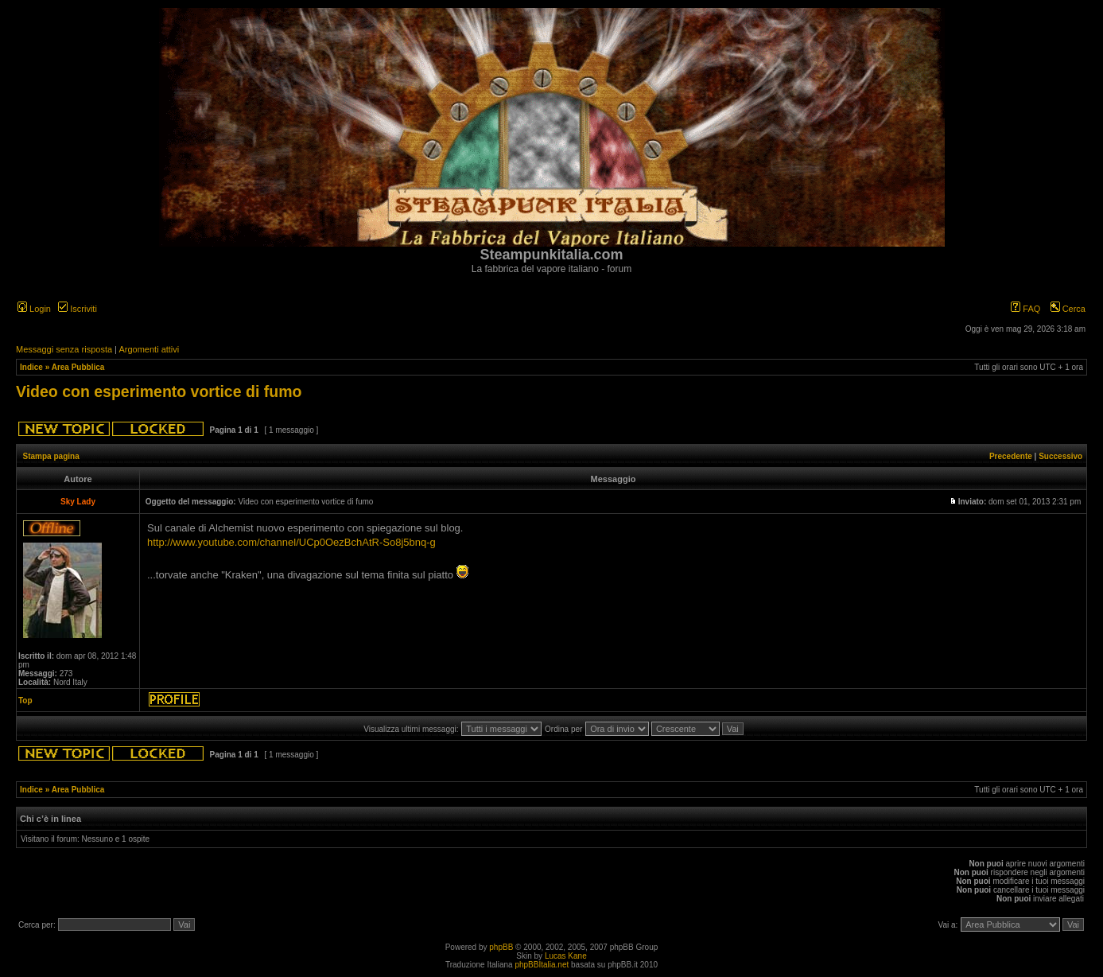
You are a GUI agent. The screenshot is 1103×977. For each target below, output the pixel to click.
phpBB (501, 947)
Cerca (1068, 308)
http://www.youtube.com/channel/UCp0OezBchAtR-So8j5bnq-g (291, 542)
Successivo (1060, 456)
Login (34, 308)
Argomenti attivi (148, 349)
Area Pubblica (78, 367)
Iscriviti (77, 308)
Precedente (1010, 456)
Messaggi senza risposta (64, 349)
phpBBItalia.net (542, 964)
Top (25, 700)
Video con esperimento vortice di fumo (158, 391)
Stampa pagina (51, 456)
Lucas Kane (566, 956)
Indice (31, 367)
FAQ (1025, 308)
